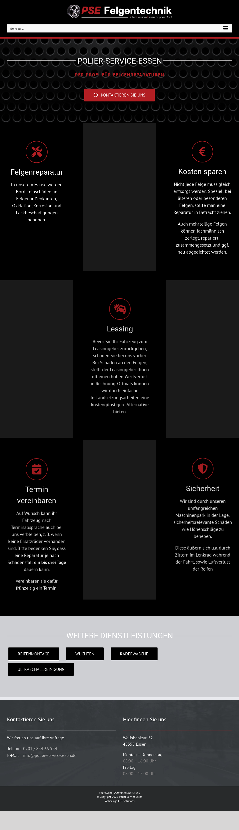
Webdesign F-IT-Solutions (119, 801)
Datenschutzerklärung (127, 792)
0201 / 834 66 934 (40, 748)
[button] (10, 819)
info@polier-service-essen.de (49, 755)
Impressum (105, 792)
